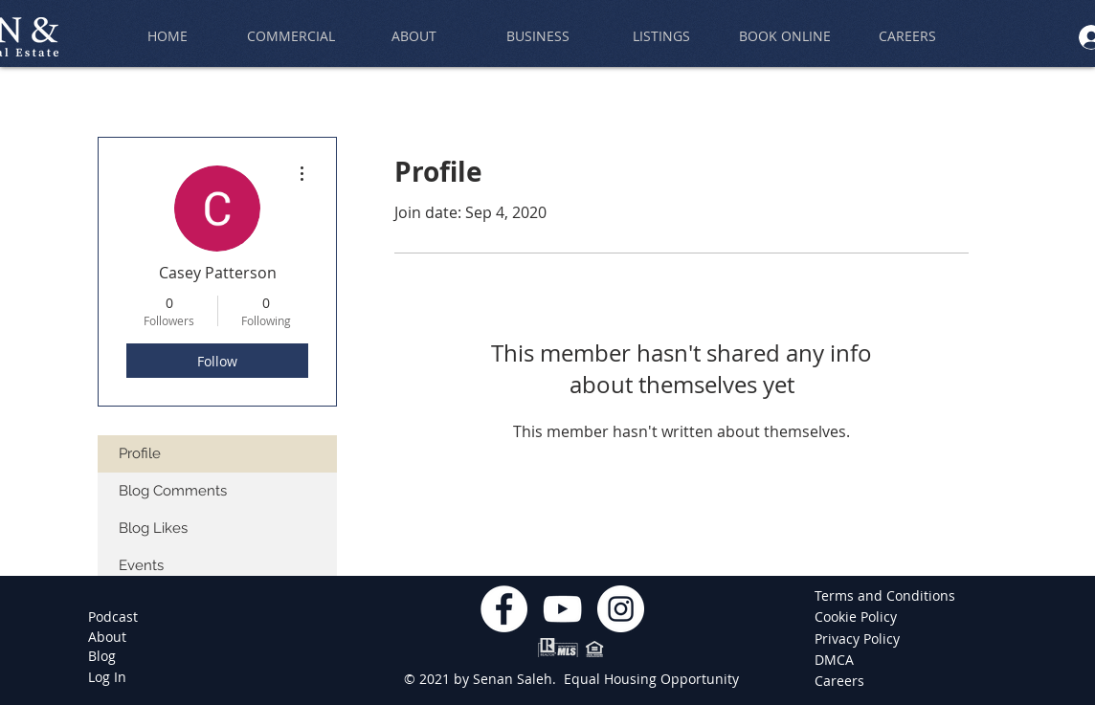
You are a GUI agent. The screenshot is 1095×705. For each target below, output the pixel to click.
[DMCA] (843, 660)
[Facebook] (503, 608)
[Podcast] (113, 617)
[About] (107, 637)
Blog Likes (153, 528)
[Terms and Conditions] (885, 595)
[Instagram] (620, 608)
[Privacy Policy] (859, 639)
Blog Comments (173, 490)
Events (141, 565)
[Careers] (843, 681)
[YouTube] (562, 608)
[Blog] (102, 656)
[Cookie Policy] (859, 617)
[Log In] (107, 677)
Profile (140, 453)
